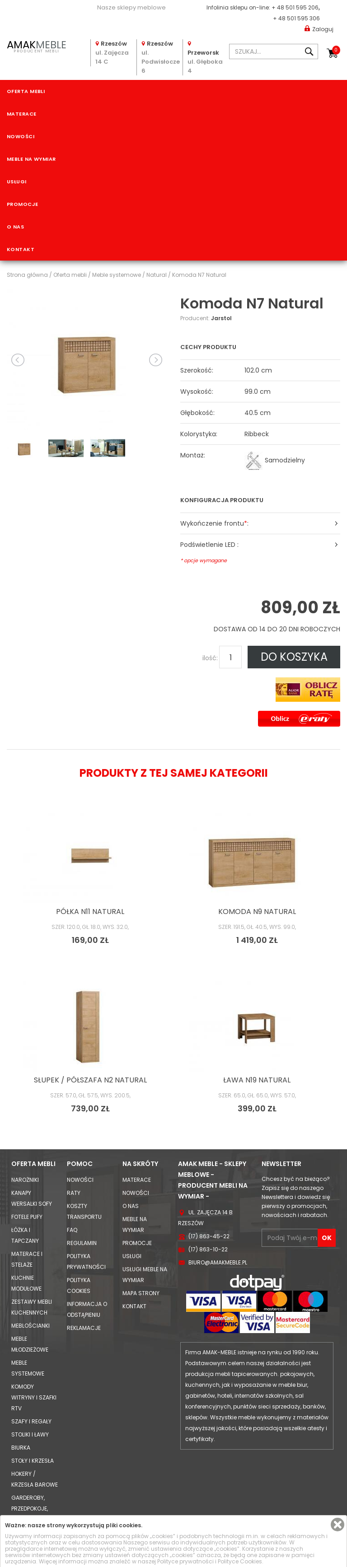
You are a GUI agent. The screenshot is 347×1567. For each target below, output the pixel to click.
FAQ (72, 1230)
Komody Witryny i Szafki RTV (33, 1397)
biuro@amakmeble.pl (217, 1262)
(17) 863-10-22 (208, 1249)
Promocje (22, 204)
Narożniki (25, 1180)
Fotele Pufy (26, 1217)
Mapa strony (140, 1293)
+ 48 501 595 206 (295, 7)
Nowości (20, 136)
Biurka (20, 1447)
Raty (73, 1193)
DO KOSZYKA (294, 656)
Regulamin (82, 1243)
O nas (15, 226)
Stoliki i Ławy (30, 1434)
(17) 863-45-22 (209, 1236)
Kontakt (20, 249)
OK (327, 1237)
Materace (22, 113)
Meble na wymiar (31, 159)
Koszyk (336, 50)
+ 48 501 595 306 (296, 18)
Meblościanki (30, 1325)
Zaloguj (319, 28)
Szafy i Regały (31, 1421)
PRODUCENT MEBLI (36, 45)
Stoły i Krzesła (32, 1460)
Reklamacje (84, 1328)
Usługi (17, 181)
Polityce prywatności (185, 1561)
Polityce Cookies (240, 1561)
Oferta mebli (26, 91)
